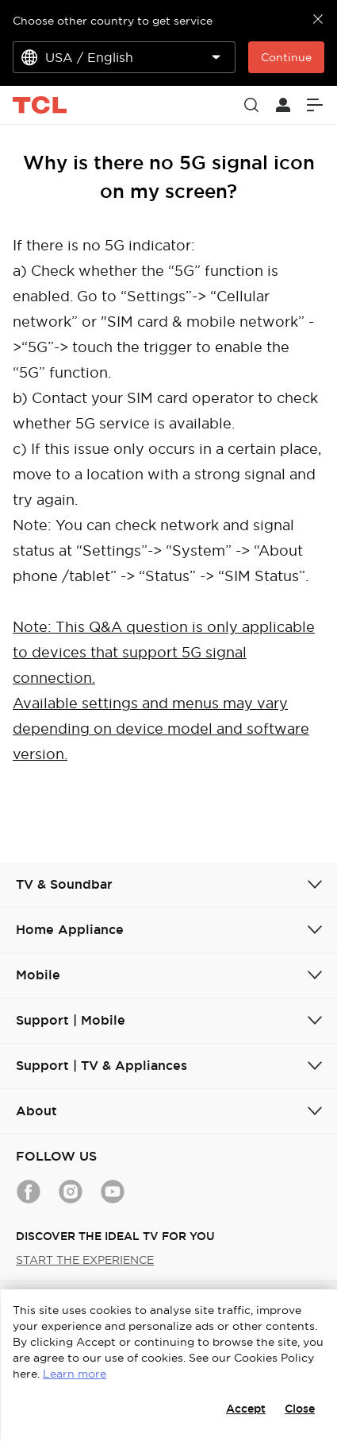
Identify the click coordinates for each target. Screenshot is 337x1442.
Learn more (74, 1373)
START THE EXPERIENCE (85, 1260)
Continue (286, 57)
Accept (246, 1408)
